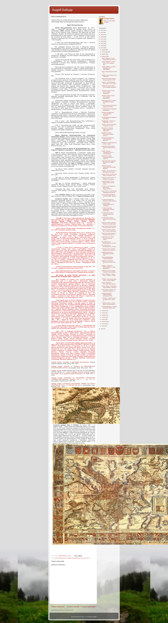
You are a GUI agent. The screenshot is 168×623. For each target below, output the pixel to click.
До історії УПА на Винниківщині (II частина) (109, 242)
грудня (104, 49)
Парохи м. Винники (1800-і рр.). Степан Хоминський (109, 230)
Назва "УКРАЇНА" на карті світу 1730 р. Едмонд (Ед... (108, 63)
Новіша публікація (57, 606)
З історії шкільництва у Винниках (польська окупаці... (108, 214)
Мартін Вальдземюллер (74, 558)
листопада (105, 52)
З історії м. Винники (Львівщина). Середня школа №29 (108, 209)
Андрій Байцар (62, 10)
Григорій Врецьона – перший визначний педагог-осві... (109, 307)
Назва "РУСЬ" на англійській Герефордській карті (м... (109, 191)
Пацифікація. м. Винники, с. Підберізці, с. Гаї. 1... (109, 121)
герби (56, 558)
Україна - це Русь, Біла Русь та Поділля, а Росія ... (109, 125)
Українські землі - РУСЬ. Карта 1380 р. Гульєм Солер (108, 183)
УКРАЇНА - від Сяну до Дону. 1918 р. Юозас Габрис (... (109, 279)
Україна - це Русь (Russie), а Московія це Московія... (109, 171)
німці (82, 558)
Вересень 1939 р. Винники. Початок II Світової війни (109, 223)
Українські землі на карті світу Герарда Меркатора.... (108, 92)
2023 (102, 34)
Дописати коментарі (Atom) (67, 610)
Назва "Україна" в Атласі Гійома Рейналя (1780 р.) (109, 59)
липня (103, 312)
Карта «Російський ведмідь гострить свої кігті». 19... (109, 79)
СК (89, 558)
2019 (102, 43)
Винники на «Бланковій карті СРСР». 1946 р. (109, 143)
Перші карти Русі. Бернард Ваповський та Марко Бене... (109, 162)
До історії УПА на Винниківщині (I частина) (109, 246)
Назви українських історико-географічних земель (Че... (109, 102)
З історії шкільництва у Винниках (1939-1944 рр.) (109, 200)
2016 (102, 328)
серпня (104, 310)
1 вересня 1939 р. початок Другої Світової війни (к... (109, 303)
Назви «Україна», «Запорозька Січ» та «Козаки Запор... (108, 152)
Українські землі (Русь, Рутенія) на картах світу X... (108, 262)
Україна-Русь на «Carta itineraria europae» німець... (108, 238)
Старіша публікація (88, 606)
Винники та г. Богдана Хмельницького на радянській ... (107, 129)
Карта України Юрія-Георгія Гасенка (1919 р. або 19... (109, 227)
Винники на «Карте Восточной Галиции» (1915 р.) (108, 134)
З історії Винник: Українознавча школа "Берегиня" (108, 204)
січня (103, 326)
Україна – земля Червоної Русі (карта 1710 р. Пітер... (109, 83)
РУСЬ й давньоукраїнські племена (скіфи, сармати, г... (109, 196)
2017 (102, 47)
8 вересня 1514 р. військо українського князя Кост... (109, 249)
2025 (102, 30)
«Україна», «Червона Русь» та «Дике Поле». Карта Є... (109, 299)
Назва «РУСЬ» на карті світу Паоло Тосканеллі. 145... (109, 175)
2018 (102, 45)
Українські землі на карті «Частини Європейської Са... (108, 147)
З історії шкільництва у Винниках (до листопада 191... (109, 219)
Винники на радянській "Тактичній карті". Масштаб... (108, 114)
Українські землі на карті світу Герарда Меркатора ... (109, 87)
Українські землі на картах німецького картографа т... (109, 271)
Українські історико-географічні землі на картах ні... (108, 157)
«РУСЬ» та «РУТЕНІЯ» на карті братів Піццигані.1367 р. (108, 188)
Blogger (95, 616)
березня (104, 321)
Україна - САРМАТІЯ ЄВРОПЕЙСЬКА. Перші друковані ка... (108, 267)
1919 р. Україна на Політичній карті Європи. (109, 283)
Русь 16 (86, 558)
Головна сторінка (73, 606)
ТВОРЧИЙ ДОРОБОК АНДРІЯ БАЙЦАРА (107, 258)
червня (104, 315)
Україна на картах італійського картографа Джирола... (109, 167)
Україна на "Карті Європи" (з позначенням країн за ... (109, 234)
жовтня (104, 54)
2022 (102, 36)
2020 (102, 41)
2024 (102, 32)
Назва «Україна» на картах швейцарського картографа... (109, 68)
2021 (102, 39)
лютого (104, 323)
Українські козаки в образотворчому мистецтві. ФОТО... (107, 295)
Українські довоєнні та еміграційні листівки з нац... (108, 254)
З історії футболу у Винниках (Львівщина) (109, 109)
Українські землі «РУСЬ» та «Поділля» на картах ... (109, 178)
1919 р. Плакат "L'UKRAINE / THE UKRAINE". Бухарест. (109, 287)
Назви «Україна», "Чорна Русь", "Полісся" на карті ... (109, 275)
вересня (104, 56)
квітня (103, 319)
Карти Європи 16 (62, 558)
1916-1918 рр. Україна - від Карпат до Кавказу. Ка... (109, 290)
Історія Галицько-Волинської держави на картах (109, 106)
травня (104, 317)
